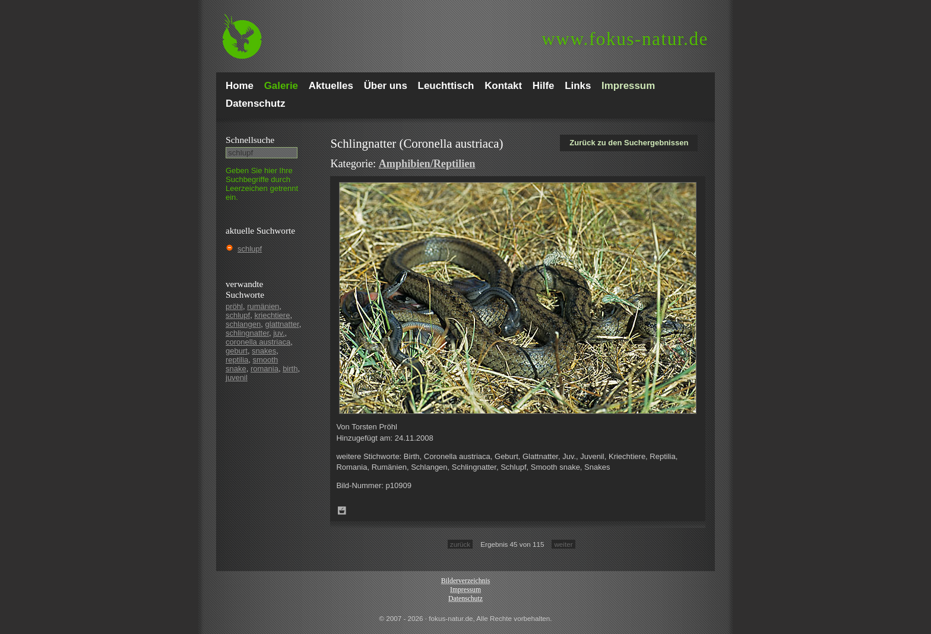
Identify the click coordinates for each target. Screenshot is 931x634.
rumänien (263, 306)
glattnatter (282, 324)
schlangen (243, 324)
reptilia (237, 359)
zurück (460, 544)
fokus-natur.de (625, 38)
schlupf (250, 248)
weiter (563, 544)
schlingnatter (247, 333)
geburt (237, 350)
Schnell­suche (250, 140)
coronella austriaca (258, 341)
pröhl (234, 306)
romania (264, 368)
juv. (278, 333)
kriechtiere (272, 315)
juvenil (237, 377)
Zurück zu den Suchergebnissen (628, 142)
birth (290, 368)
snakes (264, 350)
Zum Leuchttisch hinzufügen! (342, 510)
